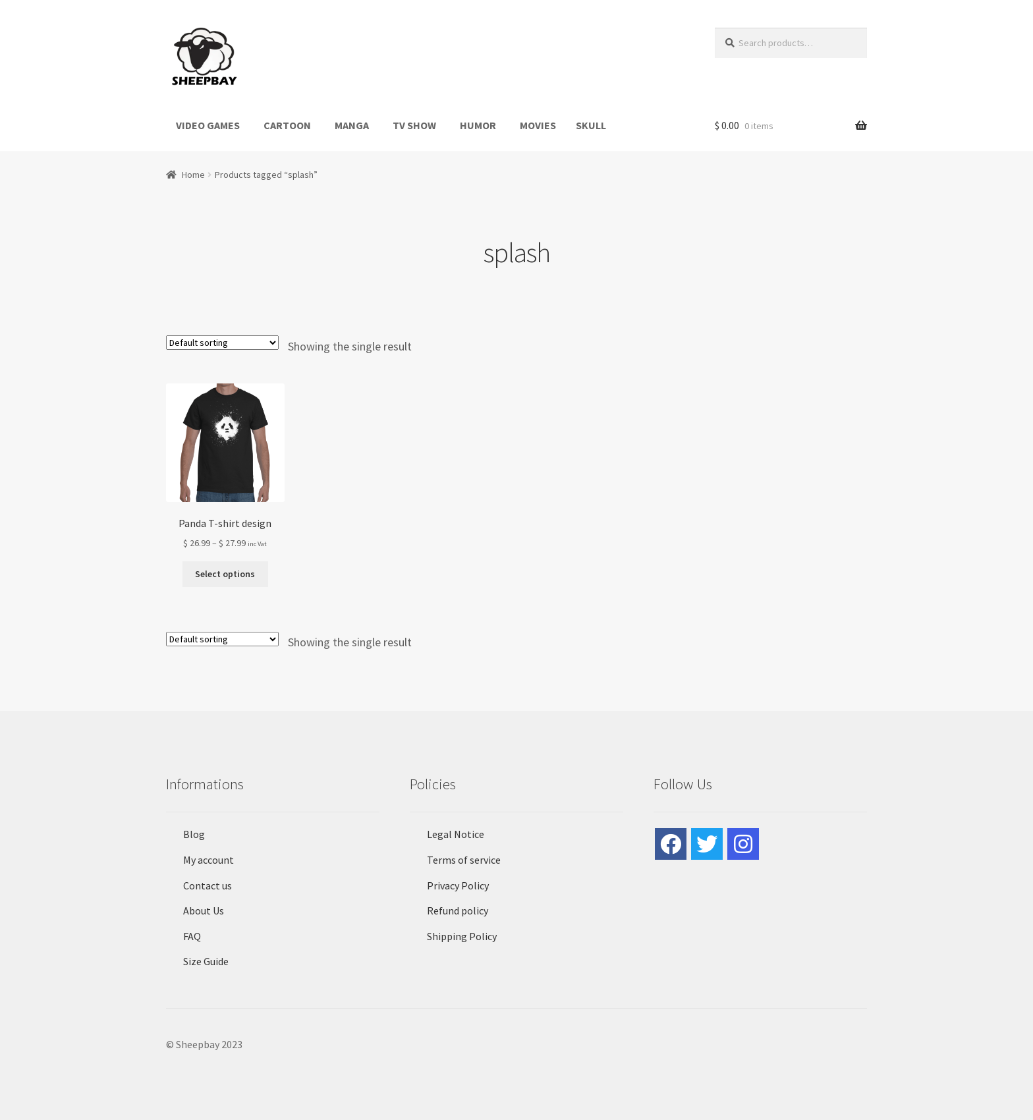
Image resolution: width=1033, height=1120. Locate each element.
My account (208, 859)
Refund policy (457, 910)
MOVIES (538, 125)
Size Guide (206, 961)
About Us (203, 910)
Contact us (207, 885)
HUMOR (478, 125)
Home (193, 175)
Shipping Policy (462, 936)
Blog (194, 834)
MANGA (352, 125)
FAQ (192, 936)
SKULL (591, 125)
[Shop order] (222, 342)
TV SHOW (414, 125)
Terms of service (464, 859)
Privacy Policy (458, 885)
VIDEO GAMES (208, 125)
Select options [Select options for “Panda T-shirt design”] (225, 574)
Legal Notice (455, 834)
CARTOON (287, 125)
